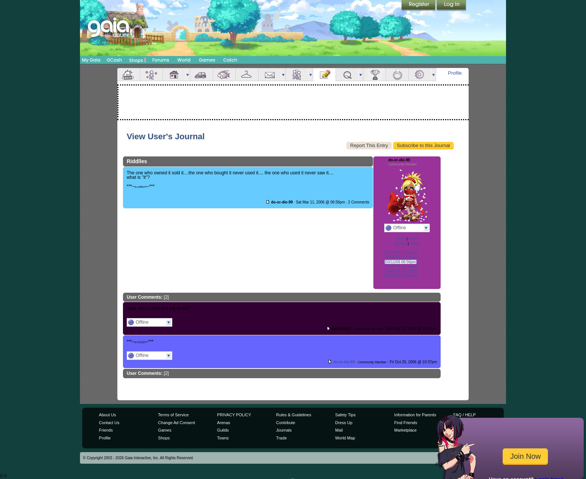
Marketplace (405, 430)
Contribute (285, 422)
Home (415, 244)
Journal (324, 74)
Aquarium (224, 74)
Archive (400, 244)
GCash (114, 60)
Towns (223, 438)
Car (201, 74)
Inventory (247, 74)
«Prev (400, 239)
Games (207, 60)
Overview (128, 74)
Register (419, 5)
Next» (413, 239)
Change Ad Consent (176, 422)
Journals (284, 430)
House (174, 74)
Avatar (151, 74)
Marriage (397, 74)
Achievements (374, 74)
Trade (281, 438)
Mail (270, 74)
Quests (347, 74)
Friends (297, 74)
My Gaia (91, 60)
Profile (455, 73)
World (184, 60)
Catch (230, 60)
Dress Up (343, 422)
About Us (107, 415)
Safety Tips (345, 415)
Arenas (223, 422)
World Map (345, 438)
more (187, 74)
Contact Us (109, 422)
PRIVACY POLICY (234, 415)
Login (451, 5)
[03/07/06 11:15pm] (401, 266)
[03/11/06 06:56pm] (401, 262)
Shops (137, 60)
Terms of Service (173, 415)
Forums (160, 60)
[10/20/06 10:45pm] (401, 253)
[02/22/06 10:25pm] (401, 271)
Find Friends (405, 422)
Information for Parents (415, 415)
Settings (420, 74)
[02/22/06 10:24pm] (401, 276)
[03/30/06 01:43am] (401, 257)
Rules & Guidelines (293, 415)
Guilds (223, 430)
